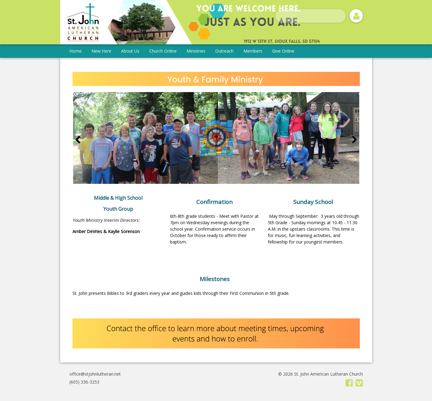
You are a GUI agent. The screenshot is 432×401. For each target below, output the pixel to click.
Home (75, 51)
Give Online (283, 51)
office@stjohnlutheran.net (95, 374)
